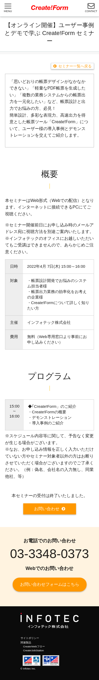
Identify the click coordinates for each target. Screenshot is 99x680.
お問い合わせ (46, 509)
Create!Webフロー (34, 646)
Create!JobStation (33, 650)
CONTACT (91, 7)
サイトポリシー (30, 638)
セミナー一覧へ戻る (75, 66)
